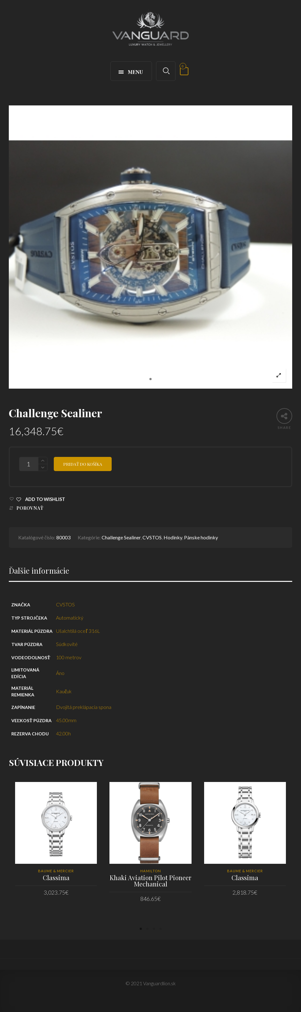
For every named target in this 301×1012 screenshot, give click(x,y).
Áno (60, 673)
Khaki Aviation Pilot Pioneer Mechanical (150, 880)
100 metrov (68, 657)
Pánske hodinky (201, 537)
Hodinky (173, 537)
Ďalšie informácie (39, 571)
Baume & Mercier (56, 871)
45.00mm (66, 720)
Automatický (69, 618)
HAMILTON (150, 871)
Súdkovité (67, 644)
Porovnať (29, 508)
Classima (56, 877)
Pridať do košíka (82, 464)
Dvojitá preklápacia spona (83, 707)
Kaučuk (64, 691)
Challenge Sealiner (121, 537)
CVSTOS (152, 537)
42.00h (63, 733)
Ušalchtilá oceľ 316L (78, 631)
